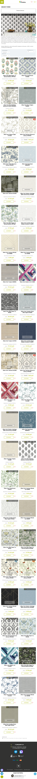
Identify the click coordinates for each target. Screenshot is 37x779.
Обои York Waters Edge (10, 135)
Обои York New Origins (27, 105)
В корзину (8, 83)
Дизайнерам (27, 769)
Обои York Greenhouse (27, 76)
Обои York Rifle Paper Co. (9, 312)
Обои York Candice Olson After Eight (27, 312)
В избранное (14, 83)
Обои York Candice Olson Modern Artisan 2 (27, 223)
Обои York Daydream (27, 164)
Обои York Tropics (9, 282)
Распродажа (10, 769)
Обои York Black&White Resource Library (9, 105)
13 (16, 738)
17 (21, 738)
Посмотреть (9, 71)
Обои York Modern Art (27, 282)
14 (17, 738)
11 (13, 738)
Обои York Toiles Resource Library (9, 164)
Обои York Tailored (10, 193)
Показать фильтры (18, 10)
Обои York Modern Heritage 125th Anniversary (27, 194)
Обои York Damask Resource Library (27, 135)
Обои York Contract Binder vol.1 (9, 253)
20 (26, 738)
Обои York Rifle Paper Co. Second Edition (9, 76)
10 (12, 738)
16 (20, 738)
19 (24, 738)
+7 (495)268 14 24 (2, 776)
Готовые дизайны (18, 769)
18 (23, 738)
